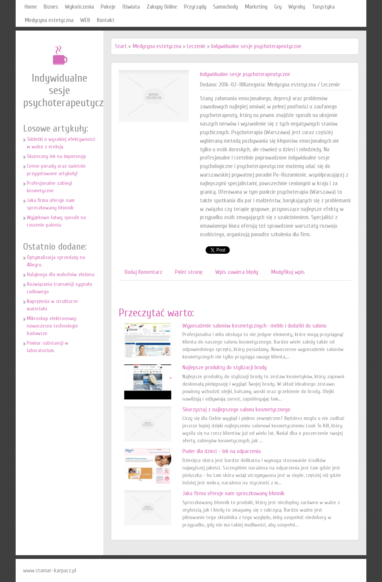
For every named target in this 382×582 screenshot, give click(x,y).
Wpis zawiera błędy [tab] (236, 272)
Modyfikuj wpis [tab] (288, 272)
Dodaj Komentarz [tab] (143, 272)
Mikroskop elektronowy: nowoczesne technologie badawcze (52, 325)
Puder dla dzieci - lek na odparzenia (221, 451)
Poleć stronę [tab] (189, 272)
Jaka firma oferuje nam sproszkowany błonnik (233, 493)
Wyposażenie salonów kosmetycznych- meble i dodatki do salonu (254, 325)
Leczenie (196, 46)
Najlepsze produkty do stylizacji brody (224, 367)
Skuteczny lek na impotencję (56, 156)
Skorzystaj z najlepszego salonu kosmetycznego (236, 409)
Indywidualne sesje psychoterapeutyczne (256, 46)
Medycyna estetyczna (156, 46)
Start (121, 46)
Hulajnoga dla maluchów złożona (60, 274)
